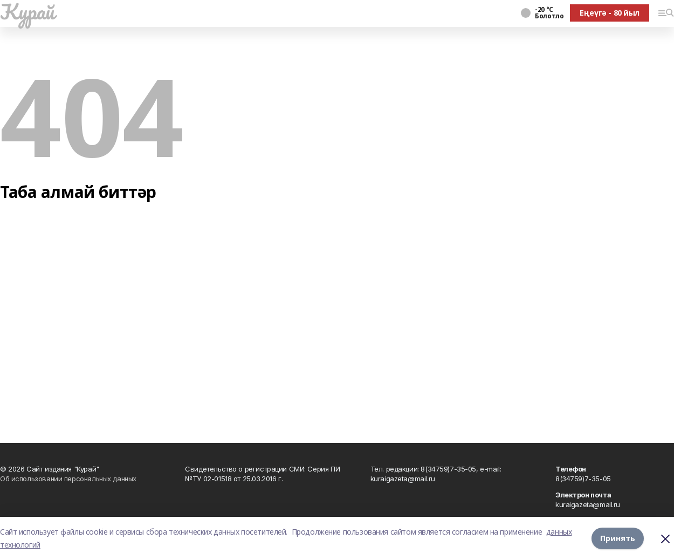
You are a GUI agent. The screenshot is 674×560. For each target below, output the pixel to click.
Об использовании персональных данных (68, 478)
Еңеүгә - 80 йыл (609, 13)
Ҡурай (27, 11)
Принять (617, 538)
